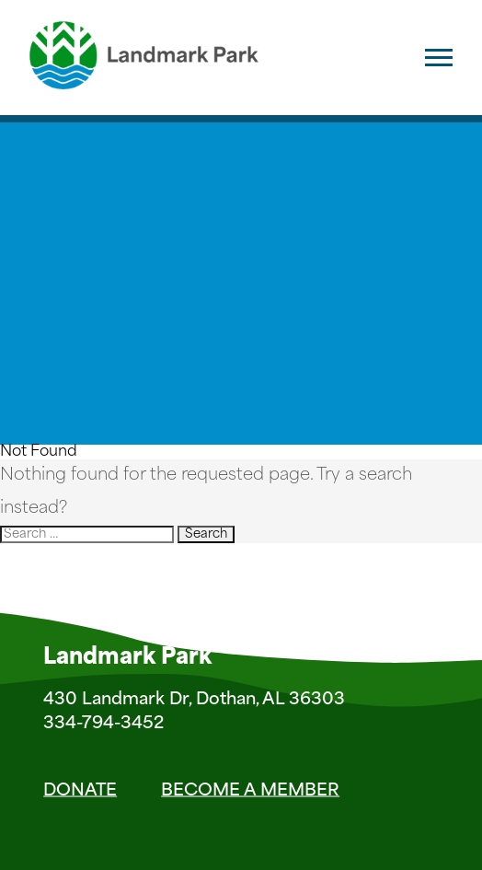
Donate (80, 790)
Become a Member (250, 790)
